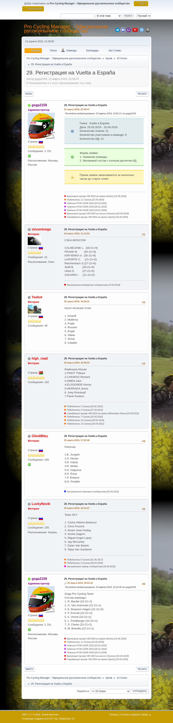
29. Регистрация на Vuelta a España (85, 105)
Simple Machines (49, 714)
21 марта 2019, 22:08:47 (77, 109)
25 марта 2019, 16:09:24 (77, 362)
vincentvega (41, 229)
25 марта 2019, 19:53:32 (80, 583)
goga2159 (39, 105)
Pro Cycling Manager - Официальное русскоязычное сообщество (66, 28)
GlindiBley (40, 436)
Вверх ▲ (146, 714)
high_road (40, 358)
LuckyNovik (41, 504)
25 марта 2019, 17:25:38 (77, 440)
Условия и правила (130, 714)
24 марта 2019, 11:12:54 (77, 233)
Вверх (29, 669)
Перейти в (83, 691)
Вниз (28, 94)
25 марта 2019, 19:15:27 (77, 508)
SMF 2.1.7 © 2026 (31, 714)
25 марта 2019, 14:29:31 (77, 301)
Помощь (114, 714)
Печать (142, 94)
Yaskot (37, 297)
